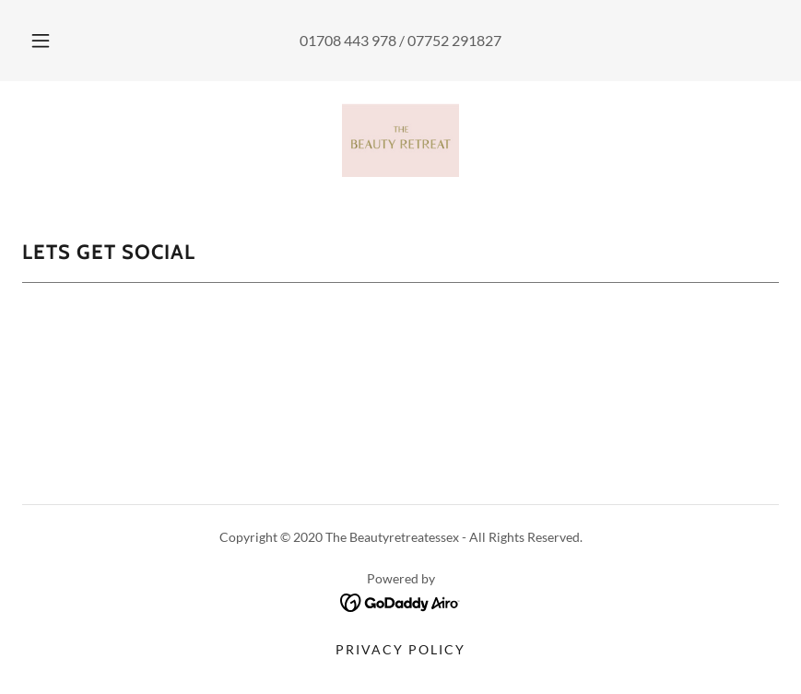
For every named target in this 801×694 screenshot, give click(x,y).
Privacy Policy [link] (400, 649)
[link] (400, 140)
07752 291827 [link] (454, 40)
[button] (55, 40)
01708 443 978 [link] (348, 40)
